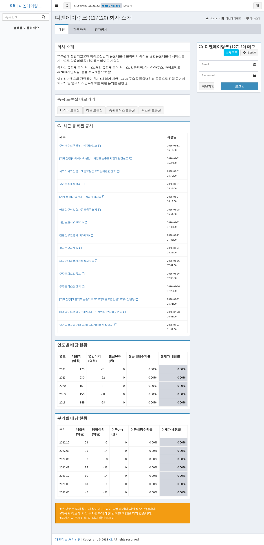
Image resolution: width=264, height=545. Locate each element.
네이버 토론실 (70, 110)
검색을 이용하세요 (26, 28)
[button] (56, 5)
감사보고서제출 (70, 248)
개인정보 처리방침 (68, 539)
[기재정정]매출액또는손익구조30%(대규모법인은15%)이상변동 (99, 299)
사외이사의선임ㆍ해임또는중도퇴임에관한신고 (89, 171)
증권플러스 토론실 (122, 110)
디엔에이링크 (30, 6)
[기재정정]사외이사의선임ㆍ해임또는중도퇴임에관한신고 (95, 158)
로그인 (239, 86)
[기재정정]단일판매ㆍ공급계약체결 (82, 196)
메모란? (249, 52)
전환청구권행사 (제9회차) (76, 235)
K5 (110, 539)
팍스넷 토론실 (151, 110)
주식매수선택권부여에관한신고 (80, 145)
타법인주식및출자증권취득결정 (80, 209)
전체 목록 (231, 52)
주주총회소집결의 (72, 286)
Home (211, 18)
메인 (62, 29)
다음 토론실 (94, 110)
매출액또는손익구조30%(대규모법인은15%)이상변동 (92, 312)
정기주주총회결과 (72, 184)
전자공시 (101, 29)
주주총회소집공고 (72, 273)
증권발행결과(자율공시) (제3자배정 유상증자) (88, 324)
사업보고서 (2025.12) (73, 222)
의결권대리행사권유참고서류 (78, 260)
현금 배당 (79, 29)
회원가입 (208, 86)
